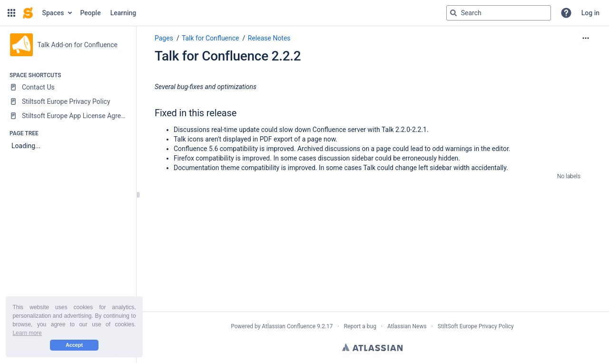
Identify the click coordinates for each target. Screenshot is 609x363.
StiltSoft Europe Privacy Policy (476, 326)
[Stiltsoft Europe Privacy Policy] (68, 101)
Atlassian (372, 347)
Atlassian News (407, 326)
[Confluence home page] (28, 12)
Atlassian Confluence (288, 326)
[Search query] (498, 12)
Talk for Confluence (210, 38)
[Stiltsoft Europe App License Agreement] (68, 116)
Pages (164, 38)
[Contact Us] (68, 87)
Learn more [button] (26, 333)
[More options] (586, 38)
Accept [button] (74, 345)
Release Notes (269, 38)
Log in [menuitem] (590, 13)
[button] (11, 12)
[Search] (453, 13)
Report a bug (360, 326)
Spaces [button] (53, 13)
